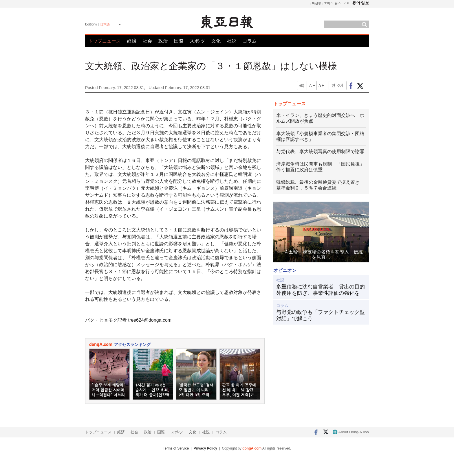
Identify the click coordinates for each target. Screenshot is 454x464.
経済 (131, 40)
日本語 (105, 24)
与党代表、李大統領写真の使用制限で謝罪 (320, 151)
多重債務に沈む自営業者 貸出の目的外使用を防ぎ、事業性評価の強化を (320, 290)
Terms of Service (176, 448)
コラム (250, 40)
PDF (346, 3)
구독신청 (315, 3)
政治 (163, 40)
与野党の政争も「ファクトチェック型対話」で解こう (320, 315)
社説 (231, 40)
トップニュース (104, 40)
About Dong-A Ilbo (351, 432)
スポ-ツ (197, 40)
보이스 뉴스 (332, 3)
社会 (147, 40)
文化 (216, 40)
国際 (178, 40)
